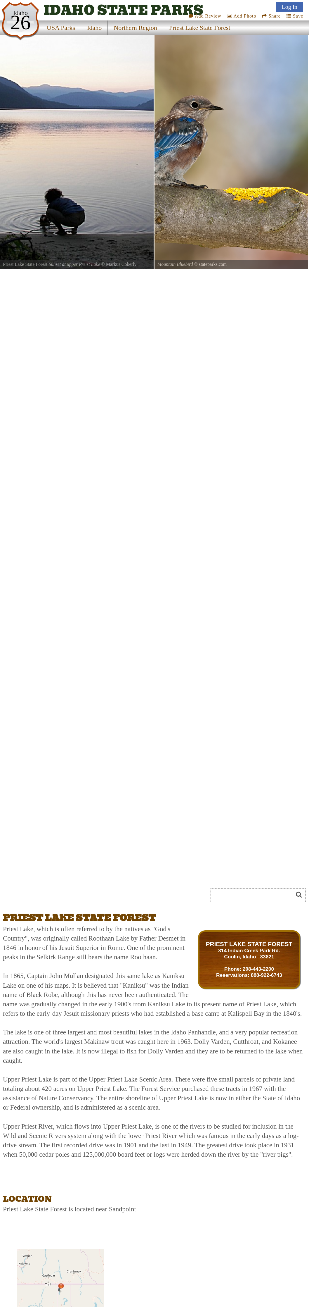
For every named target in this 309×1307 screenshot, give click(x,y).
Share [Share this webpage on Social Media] (271, 15)
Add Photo (241, 15)
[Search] (254, 895)
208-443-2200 (258, 969)
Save (295, 15)
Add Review (205, 15)
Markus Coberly (121, 264)
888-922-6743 (266, 975)
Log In (289, 7)
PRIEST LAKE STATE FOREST (249, 944)
